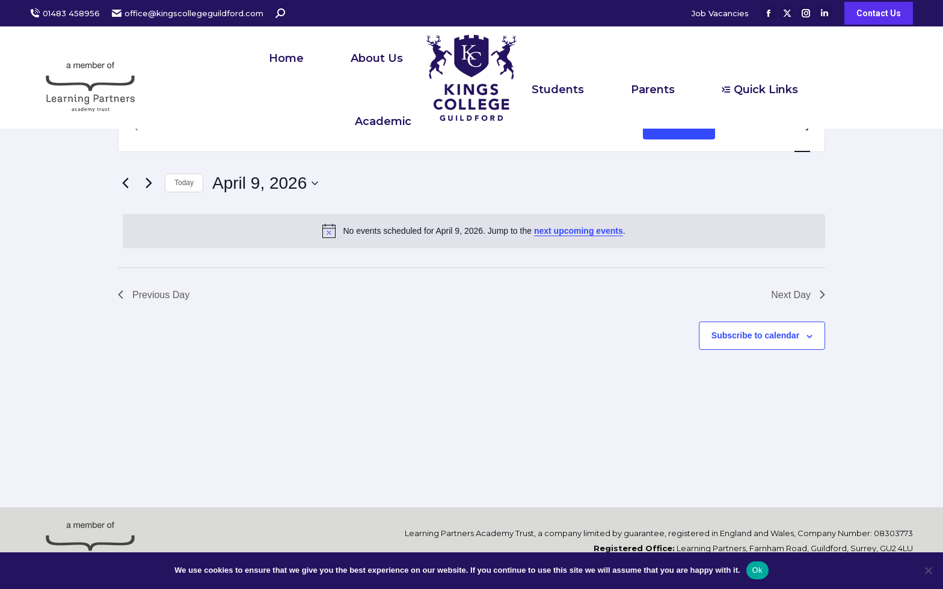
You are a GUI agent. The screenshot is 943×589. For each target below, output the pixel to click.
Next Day (798, 295)
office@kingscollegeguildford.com (187, 13)
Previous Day (153, 295)
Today (184, 183)
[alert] (474, 231)
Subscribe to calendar (755, 335)
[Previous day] (125, 183)
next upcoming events (578, 231)
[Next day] (148, 183)
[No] (928, 570)
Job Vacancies (720, 13)
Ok (757, 570)
